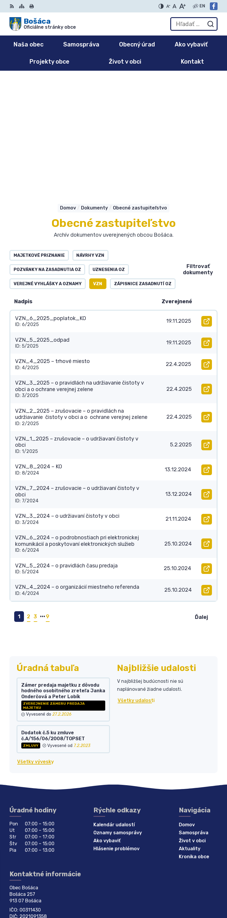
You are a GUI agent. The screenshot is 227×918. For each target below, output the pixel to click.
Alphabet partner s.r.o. (97, 853)
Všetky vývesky (35, 642)
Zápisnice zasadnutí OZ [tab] (142, 164)
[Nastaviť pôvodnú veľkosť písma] (174, 6)
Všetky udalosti (136, 580)
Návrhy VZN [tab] (90, 135)
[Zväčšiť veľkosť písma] (182, 6)
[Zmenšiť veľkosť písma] (168, 6)
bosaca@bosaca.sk (32, 812)
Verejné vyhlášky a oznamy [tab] (48, 164)
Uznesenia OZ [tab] (109, 149)
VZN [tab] (97, 164)
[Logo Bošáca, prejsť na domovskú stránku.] (42, 24)
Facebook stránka (31, 819)
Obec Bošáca (63, 858)
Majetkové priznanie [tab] (39, 135)
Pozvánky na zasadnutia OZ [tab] (47, 149)
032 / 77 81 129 (28, 806)
